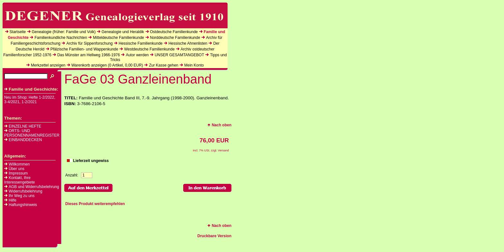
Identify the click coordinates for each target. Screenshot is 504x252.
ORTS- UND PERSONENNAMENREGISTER (31, 133)
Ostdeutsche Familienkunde (174, 32)
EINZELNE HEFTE (22, 126)
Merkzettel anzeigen (48, 65)
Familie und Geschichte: (31, 89)
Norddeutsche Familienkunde (175, 37)
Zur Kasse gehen (163, 65)
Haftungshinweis (23, 205)
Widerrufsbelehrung (25, 191)
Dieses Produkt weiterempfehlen (95, 204)
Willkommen (19, 164)
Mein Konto (194, 65)
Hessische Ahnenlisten (187, 43)
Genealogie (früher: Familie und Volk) (64, 32)
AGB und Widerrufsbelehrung (34, 186)
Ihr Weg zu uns (21, 196)
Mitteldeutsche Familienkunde (118, 37)
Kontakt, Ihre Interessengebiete (19, 180)
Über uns (16, 168)
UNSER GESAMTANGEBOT (179, 55)
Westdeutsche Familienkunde (149, 49)
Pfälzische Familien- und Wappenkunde (84, 49)
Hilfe (12, 200)
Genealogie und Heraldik (123, 32)
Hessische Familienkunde (141, 43)
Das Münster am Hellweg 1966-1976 (88, 55)
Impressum (18, 173)
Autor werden (137, 55)
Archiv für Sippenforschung (89, 43)
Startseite (18, 32)
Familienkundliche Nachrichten (60, 37)
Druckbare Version (214, 236)
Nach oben (219, 125)
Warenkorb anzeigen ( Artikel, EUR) (107, 65)
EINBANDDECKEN (23, 140)
